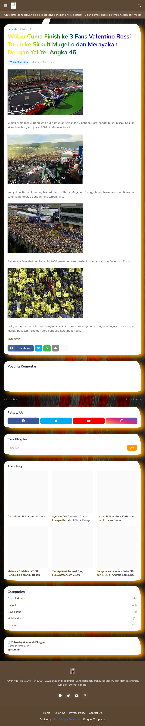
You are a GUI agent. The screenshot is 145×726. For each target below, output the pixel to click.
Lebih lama (132, 399)
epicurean (14, 649)
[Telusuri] (140, 5)
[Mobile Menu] (5, 5)
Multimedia (72, 618)
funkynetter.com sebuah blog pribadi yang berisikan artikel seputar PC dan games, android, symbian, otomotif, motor (72, 15)
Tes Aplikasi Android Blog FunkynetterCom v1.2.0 (67, 573)
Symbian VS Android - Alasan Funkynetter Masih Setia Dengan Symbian (72, 518)
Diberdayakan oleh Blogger (26, 642)
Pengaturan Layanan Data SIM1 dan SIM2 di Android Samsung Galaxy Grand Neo (116, 573)
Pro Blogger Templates (67, 719)
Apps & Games (72, 598)
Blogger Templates (94, 719)
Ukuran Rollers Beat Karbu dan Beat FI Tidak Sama (115, 518)
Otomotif (25, 29)
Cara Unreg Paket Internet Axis (26, 516)
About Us (59, 713)
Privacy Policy (77, 713)
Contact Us (95, 713)
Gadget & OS (72, 605)
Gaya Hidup (72, 612)
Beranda (12, 29)
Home (46, 713)
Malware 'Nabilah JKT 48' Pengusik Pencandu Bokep (24, 573)
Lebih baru (12, 399)
